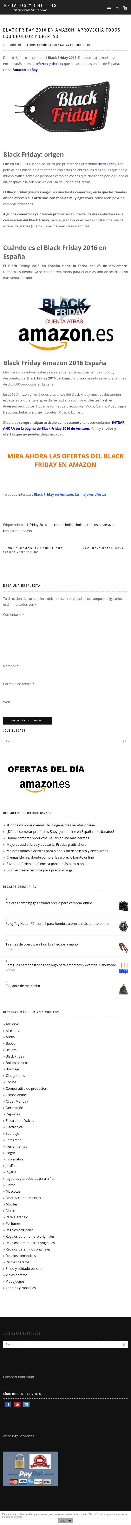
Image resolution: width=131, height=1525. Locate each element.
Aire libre (13, 1030)
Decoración (14, 1107)
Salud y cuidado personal (25, 1268)
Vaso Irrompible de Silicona (105, 548)
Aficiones (13, 1024)
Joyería (11, 1172)
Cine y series (15, 1075)
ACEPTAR (65, 1520)
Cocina (11, 1082)
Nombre (11, 666)
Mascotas (13, 1191)
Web (6, 702)
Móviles (12, 1204)
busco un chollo (60, 524)
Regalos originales (19, 1230)
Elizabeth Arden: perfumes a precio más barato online (48, 863)
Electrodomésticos (20, 1120)
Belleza (11, 1050)
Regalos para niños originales (28, 1249)
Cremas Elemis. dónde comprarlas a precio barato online (50, 857)
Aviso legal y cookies (18, 1436)
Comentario (13, 614)
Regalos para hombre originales (30, 1236)
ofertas (42, 63)
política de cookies (12, 1516)
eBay (34, 69)
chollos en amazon (17, 530)
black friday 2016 (34, 524)
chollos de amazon (101, 524)
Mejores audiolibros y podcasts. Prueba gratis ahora (46, 844)
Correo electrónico (18, 684)
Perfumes (13, 1223)
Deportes (13, 1114)
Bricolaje (12, 1069)
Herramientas (16, 1146)
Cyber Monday (17, 1101)
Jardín (10, 1165)
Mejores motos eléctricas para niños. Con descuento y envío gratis (57, 851)
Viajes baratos (16, 1275)
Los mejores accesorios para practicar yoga (40, 870)
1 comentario (37, 45)
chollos (57, 63)
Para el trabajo (17, 1217)
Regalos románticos (21, 1255)
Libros (10, 1185)
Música (11, 1210)
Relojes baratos (17, 1262)
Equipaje (12, 1133)
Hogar (10, 1152)
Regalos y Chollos (30, 5)
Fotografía (13, 1140)
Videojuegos (15, 1281)
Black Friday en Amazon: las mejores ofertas (70, 494)
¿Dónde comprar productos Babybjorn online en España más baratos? (60, 831)
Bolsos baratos (17, 1062)
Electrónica (14, 1127)
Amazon (19, 69)
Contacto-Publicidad (18, 1377)
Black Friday (107, 164)
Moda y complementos (23, 1198)
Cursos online (16, 1095)
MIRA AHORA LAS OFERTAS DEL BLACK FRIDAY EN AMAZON (65, 460)
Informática (15, 1159)
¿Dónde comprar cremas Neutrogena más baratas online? (51, 825)
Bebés (10, 1043)
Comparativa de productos (70, 45)
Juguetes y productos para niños (30, 1178)
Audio (10, 1037)
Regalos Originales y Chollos (31, 9)
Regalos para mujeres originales (30, 1243)
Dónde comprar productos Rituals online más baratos (48, 838)
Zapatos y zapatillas (21, 1288)
